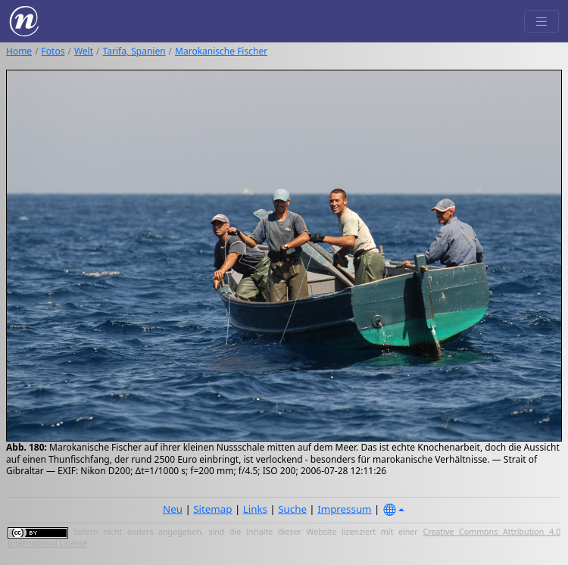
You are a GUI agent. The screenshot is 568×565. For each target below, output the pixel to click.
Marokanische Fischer (221, 51)
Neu (173, 509)
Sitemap (212, 509)
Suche (292, 509)
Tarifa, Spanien (134, 51)
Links (255, 509)
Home (19, 51)
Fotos (53, 51)
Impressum (344, 509)
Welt (83, 51)
